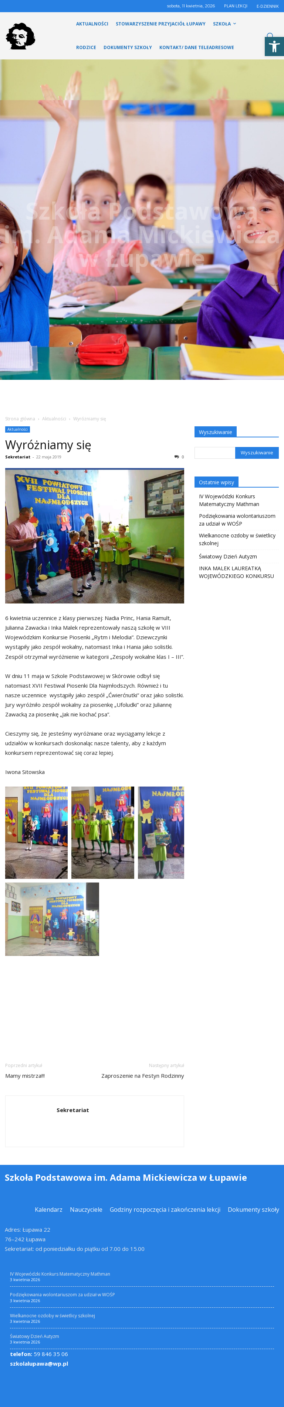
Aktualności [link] (54, 419)
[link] (274, 46)
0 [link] (179, 457)
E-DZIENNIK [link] (268, 6)
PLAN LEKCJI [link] (235, 5)
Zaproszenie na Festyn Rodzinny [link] (142, 1075)
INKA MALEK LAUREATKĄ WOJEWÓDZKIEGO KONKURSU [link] (236, 572)
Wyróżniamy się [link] (48, 445)
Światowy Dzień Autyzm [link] (228, 556)
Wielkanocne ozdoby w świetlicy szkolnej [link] (237, 539)
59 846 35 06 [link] (39, 1354)
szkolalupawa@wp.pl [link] (39, 1363)
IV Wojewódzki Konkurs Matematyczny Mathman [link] (229, 500)
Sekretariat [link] (17, 457)
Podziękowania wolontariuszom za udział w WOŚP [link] (237, 519)
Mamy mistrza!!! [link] (25, 1075)
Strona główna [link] (20, 419)
